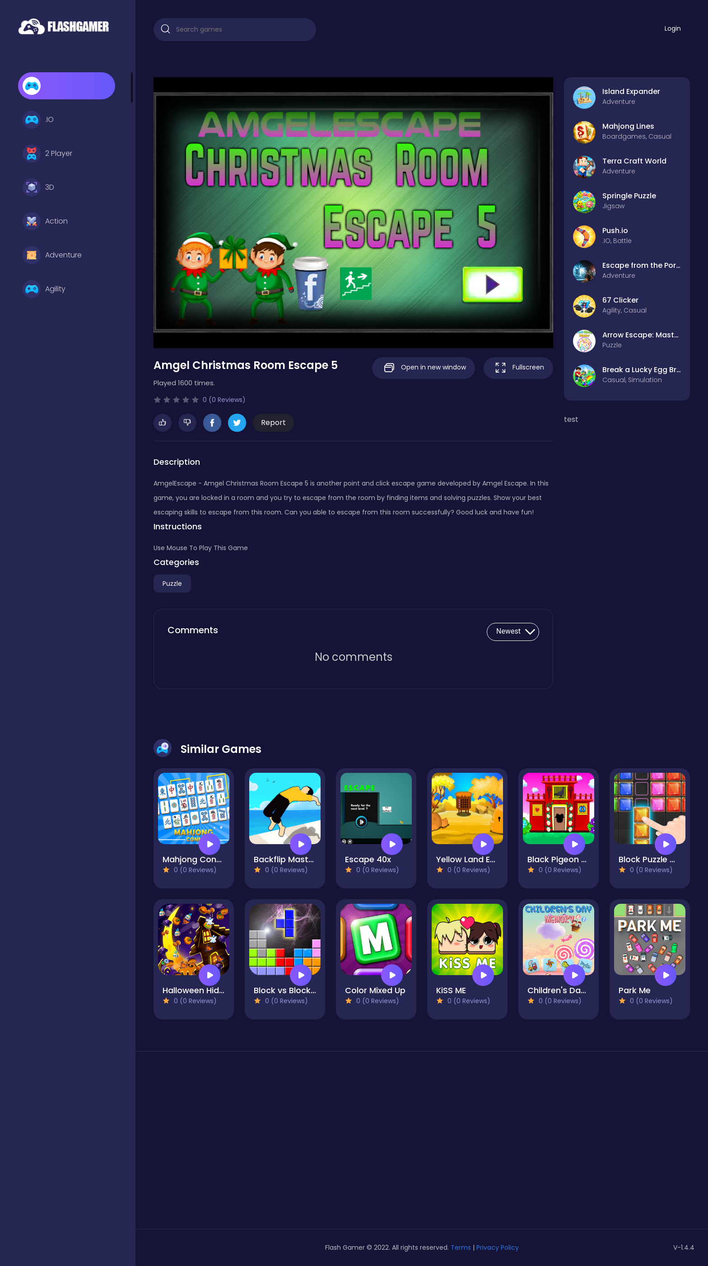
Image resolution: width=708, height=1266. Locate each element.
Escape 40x (368, 859)
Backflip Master (285, 859)
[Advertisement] (239, 1143)
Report (273, 422)
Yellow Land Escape (475, 859)
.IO (38, 120)
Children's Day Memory (573, 990)
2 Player (47, 154)
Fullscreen (518, 368)
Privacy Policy (497, 1247)
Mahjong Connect (199, 859)
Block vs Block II (285, 990)
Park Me (635, 990)
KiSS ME (451, 990)
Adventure (52, 255)
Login (673, 28)
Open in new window (423, 368)
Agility (44, 289)
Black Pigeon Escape (568, 859)
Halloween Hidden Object (213, 990)
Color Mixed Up (375, 990)
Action (45, 221)
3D (38, 187)
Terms (461, 1247)
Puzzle (172, 583)
